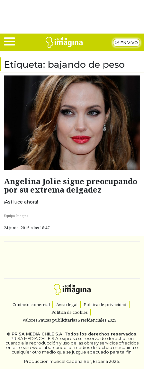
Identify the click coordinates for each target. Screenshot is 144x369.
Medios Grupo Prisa (72, 271)
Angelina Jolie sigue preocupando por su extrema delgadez (70, 185)
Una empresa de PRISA (72, 255)
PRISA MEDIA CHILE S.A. (37, 334)
